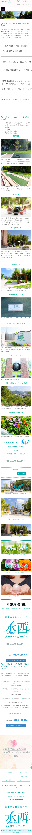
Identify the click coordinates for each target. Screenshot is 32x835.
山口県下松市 (15, 689)
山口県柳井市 (6, 689)
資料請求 (8, 780)
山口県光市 (24, 689)
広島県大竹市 (7, 698)
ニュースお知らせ (23, 772)
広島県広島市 (26, 698)
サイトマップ (23, 780)
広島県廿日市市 (17, 698)
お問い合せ (21, 1)
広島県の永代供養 (16, 694)
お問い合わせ (23, 776)
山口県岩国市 (26, 681)
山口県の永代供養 (16, 685)
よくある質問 (8, 772)
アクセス (28, 1)
